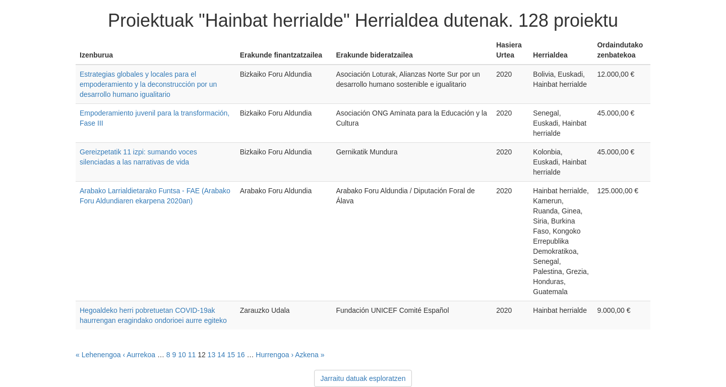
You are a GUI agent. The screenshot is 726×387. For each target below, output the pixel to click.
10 (182, 355)
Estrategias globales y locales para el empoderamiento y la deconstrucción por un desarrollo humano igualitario (148, 84)
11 (192, 355)
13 (212, 355)
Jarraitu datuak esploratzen (363, 378)
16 (241, 355)
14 (221, 355)
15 (231, 355)
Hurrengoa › (274, 355)
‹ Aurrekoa (139, 355)
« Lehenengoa (98, 355)
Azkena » (309, 355)
